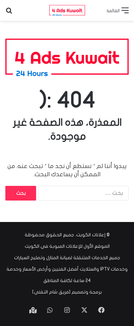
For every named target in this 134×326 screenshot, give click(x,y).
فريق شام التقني (51, 292)
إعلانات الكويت (90, 234)
